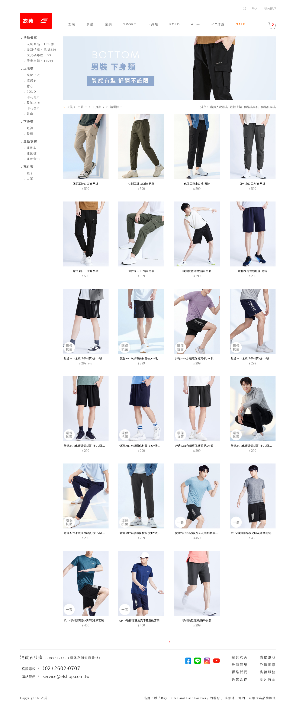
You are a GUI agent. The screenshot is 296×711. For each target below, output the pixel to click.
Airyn (195, 24)
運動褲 (30, 153)
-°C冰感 (218, 24)
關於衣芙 (240, 657)
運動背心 (31, 159)
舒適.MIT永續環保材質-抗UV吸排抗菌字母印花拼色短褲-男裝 (157, 358)
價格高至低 (251, 107)
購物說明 (268, 657)
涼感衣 (30, 80)
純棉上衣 (31, 75)
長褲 (28, 133)
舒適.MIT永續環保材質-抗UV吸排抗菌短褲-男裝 (93, 445)
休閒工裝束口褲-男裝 (86, 183)
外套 (28, 113)
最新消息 (240, 664)
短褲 (28, 128)
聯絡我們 (240, 672)
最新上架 (236, 107)
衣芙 (70, 107)
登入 (255, 8)
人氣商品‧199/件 (38, 44)
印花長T (31, 108)
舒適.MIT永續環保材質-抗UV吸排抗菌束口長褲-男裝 (263, 445)
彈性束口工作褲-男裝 (253, 183)
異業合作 (240, 679)
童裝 (108, 24)
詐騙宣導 (268, 664)
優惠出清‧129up (38, 60)
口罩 (28, 178)
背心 (28, 86)
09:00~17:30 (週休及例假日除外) (72, 657)
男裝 (90, 24)
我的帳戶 (270, 8)
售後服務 (268, 672)
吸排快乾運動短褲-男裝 (197, 271)
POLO (174, 24)
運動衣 (30, 148)
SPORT (129, 24)
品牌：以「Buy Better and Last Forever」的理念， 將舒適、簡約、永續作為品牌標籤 (210, 698)
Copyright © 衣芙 (34, 698)
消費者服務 (32, 657)
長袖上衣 (31, 102)
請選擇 (114, 107)
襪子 (28, 173)
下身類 (152, 24)
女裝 (71, 24)
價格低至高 (268, 107)
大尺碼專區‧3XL (38, 55)
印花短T (31, 97)
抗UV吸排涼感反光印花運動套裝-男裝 (198, 533)
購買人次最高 (219, 107)
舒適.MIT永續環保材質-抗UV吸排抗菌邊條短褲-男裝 (96, 358)
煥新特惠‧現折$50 (39, 49)
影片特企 (268, 679)
